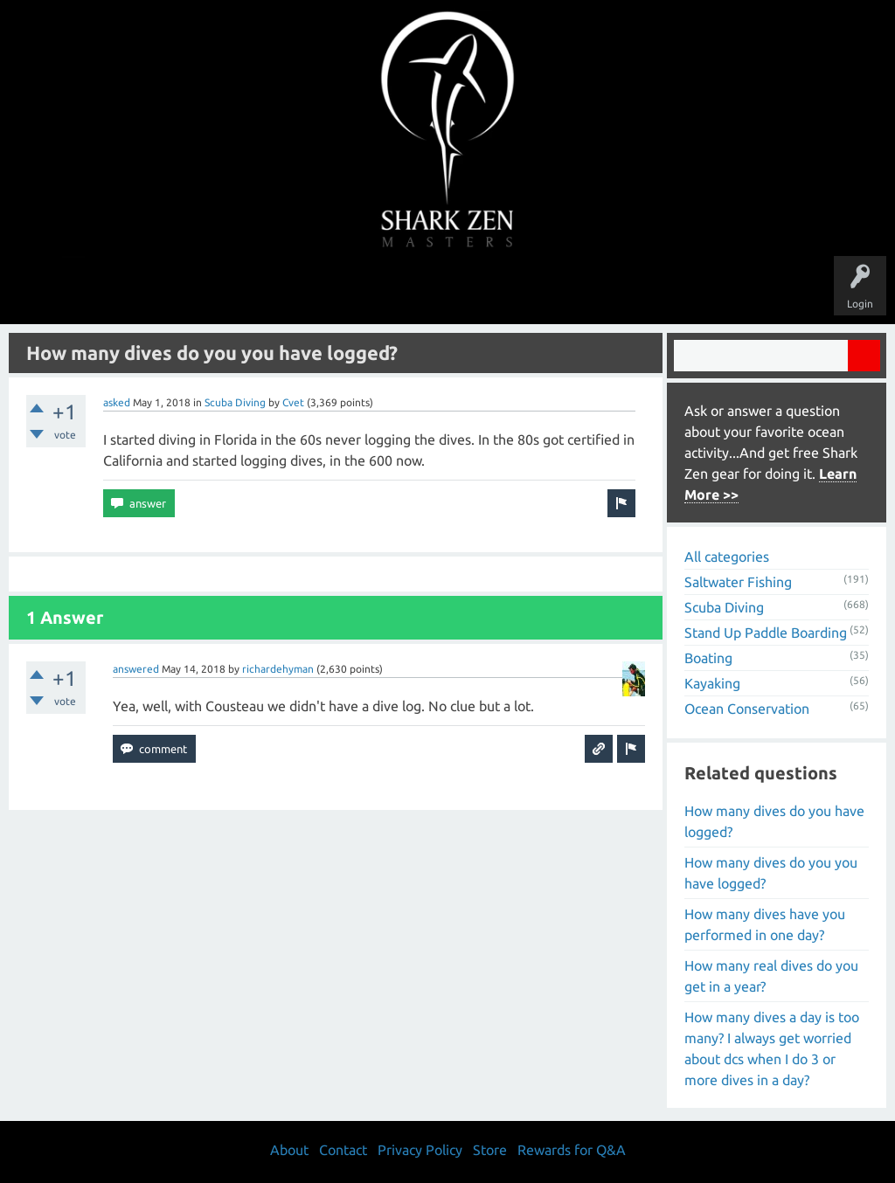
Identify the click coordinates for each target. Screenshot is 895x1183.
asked (116, 402)
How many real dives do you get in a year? (771, 976)
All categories (726, 556)
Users (448, 290)
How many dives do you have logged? (774, 821)
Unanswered (326, 290)
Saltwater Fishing (738, 582)
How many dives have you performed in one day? (764, 924)
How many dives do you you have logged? (770, 872)
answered (136, 669)
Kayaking (712, 683)
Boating (708, 658)
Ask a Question (521, 290)
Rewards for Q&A (571, 1150)
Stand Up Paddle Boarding (765, 632)
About (595, 290)
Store (648, 290)
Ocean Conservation (746, 708)
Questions (253, 290)
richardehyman (278, 669)
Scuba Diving (235, 402)
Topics (393, 290)
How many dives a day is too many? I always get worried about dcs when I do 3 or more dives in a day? (771, 1048)
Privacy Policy (420, 1150)
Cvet (293, 402)
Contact (343, 1150)
